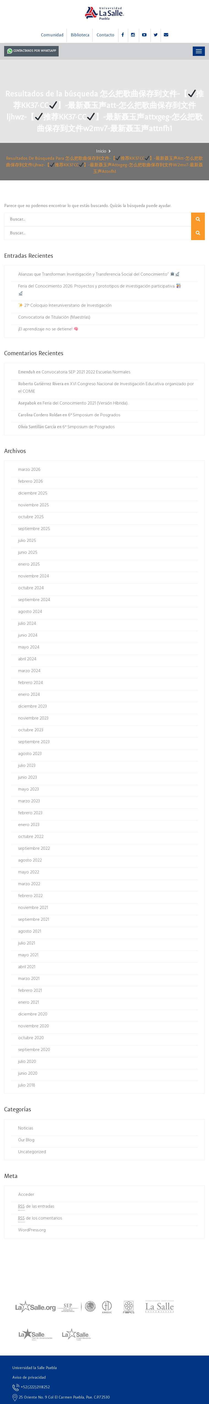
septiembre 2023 (34, 742)
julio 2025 (27, 540)
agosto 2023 (30, 753)
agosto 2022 (30, 860)
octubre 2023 (30, 730)
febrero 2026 (30, 481)
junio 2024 (27, 635)
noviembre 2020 (33, 1026)
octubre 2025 (31, 517)
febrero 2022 (30, 896)
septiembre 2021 (33, 919)
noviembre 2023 (33, 718)
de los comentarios (40, 1218)
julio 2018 (26, 1085)
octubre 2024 (31, 588)
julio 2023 (27, 765)
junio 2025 (27, 552)
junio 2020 (27, 1073)
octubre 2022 (31, 836)
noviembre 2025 (33, 505)
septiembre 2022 (34, 848)
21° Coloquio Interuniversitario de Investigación (65, 305)
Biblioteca (80, 35)
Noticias (25, 1128)
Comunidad (52, 35)
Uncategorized (32, 1152)
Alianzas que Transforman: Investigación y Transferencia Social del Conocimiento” (99, 274)
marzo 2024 (29, 671)
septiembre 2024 (34, 600)
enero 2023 (28, 825)
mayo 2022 (28, 872)
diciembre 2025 (32, 493)
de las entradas (36, 1206)
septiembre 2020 (34, 1049)
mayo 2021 (28, 955)
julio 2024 (27, 623)
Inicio (101, 151)
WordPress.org (32, 1230)
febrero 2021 (30, 990)
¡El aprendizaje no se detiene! (48, 329)
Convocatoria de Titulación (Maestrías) (54, 317)
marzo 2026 (29, 469)
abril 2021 (26, 967)
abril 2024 (27, 659)
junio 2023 (27, 777)
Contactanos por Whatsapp (31, 51)
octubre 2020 (31, 1038)
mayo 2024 (28, 647)
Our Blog (26, 1140)
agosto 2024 (30, 611)
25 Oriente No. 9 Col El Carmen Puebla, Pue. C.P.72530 (61, 1397)
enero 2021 (28, 1002)
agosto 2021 (29, 931)
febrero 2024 (30, 682)
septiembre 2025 (34, 529)
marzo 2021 (28, 978)
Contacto (105, 35)
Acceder (26, 1194)
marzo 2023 (29, 801)
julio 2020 (27, 1061)
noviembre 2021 (33, 907)
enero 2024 (29, 694)
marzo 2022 (29, 884)
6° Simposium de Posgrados (94, 415)
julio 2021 (26, 943)
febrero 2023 (30, 813)
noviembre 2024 (33, 576)
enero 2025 (29, 564)
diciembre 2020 (32, 1014)
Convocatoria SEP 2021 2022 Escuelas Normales (86, 372)
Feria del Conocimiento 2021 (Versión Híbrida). (85, 403)
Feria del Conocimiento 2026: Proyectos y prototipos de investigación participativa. (99, 289)
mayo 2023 (28, 789)
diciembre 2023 (32, 706)
